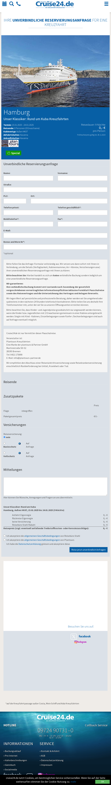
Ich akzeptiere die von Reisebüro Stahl (41, 535)
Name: (6, 173)
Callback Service (96, 725)
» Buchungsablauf (12, 751)
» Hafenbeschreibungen (15, 760)
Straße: (7, 184)
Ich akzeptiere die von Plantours (38, 539)
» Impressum (46, 764)
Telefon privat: (11, 207)
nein (6, 437)
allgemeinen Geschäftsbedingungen (42, 535)
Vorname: (63, 173)
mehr (73, 781)
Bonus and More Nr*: (14, 241)
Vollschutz (8, 455)
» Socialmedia (10, 769)
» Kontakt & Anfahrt (50, 751)
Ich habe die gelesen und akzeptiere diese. (38, 543)
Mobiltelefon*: (11, 219)
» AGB (42, 755)
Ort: (33, 195)
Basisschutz (8, 445)
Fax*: (60, 219)
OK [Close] (102, 781)
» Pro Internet (10, 755)
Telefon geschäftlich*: (69, 207)
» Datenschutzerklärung (51, 760)
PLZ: (5, 195)
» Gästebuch (9, 764)
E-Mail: (7, 230)
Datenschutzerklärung (29, 543)
